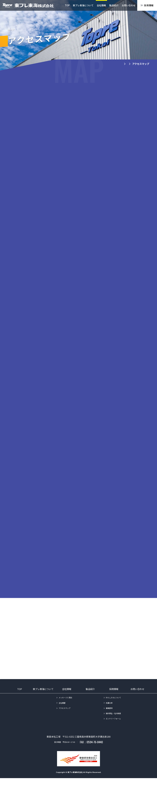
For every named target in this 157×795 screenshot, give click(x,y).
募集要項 (109, 719)
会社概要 (62, 714)
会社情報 (66, 700)
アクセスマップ (64, 719)
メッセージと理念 (65, 709)
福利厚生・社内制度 (113, 724)
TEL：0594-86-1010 (77, 759)
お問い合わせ (137, 700)
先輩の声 (109, 714)
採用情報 (113, 700)
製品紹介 (90, 700)
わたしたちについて (113, 709)
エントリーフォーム (113, 730)
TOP (19, 700)
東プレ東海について (43, 700)
